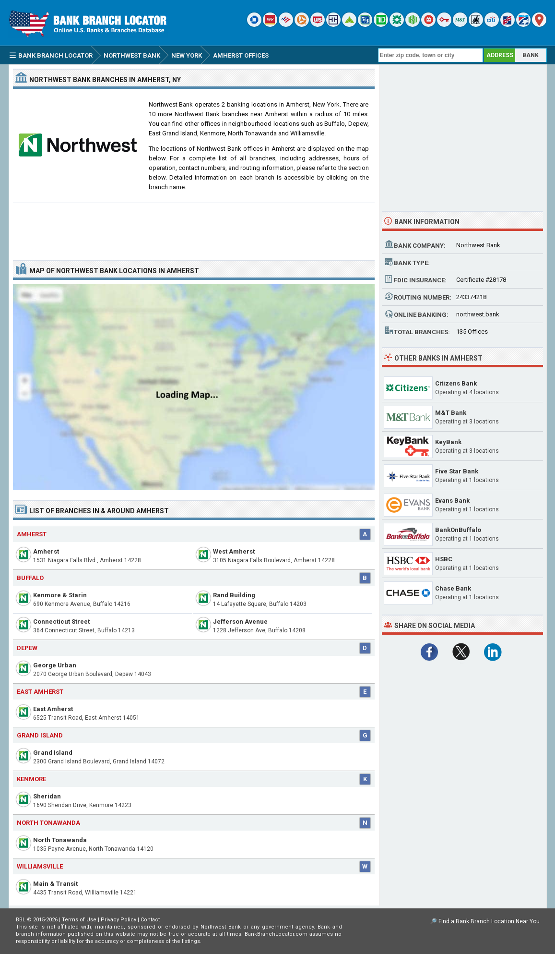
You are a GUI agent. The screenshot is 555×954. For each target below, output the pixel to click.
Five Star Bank (456, 471)
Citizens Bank (456, 383)
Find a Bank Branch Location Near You (489, 921)
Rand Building (234, 595)
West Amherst (234, 551)
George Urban (54, 665)
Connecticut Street (61, 621)
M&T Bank (450, 412)
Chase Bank (453, 588)
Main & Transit (55, 883)
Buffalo (30, 577)
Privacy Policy (118, 920)
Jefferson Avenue (240, 621)
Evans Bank (452, 500)
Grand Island (52, 752)
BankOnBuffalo (458, 529)
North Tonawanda (60, 840)
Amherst (46, 551)
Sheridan (47, 796)
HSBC (443, 559)
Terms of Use (79, 920)
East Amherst (53, 708)
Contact (150, 920)
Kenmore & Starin (60, 595)
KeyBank (448, 442)
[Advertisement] (194, 227)
